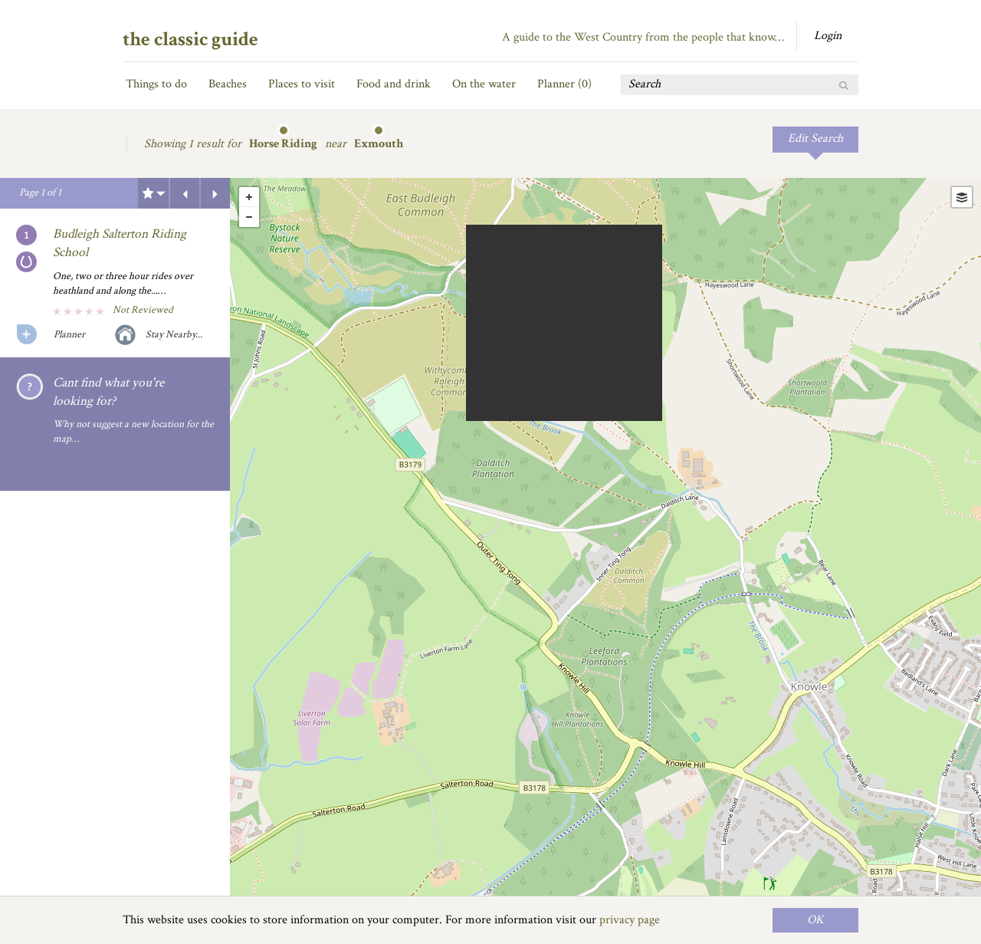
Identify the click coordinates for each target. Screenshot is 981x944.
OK (815, 920)
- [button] (249, 217)
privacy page (629, 920)
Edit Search (815, 138)
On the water (484, 84)
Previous (184, 193)
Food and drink (393, 84)
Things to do (156, 84)
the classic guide (190, 39)
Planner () (564, 84)
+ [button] (249, 197)
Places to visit (301, 84)
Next (215, 193)
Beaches (227, 84)
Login (828, 36)
